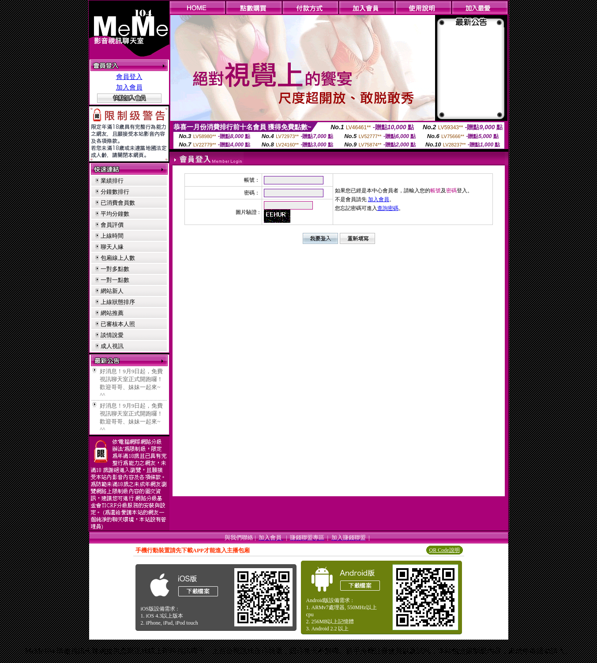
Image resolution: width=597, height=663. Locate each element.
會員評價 (112, 224)
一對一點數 (115, 280)
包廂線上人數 (118, 258)
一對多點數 (115, 269)
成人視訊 (112, 346)
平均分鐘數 (115, 213)
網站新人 (112, 291)
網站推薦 (112, 313)
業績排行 (112, 180)
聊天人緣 (112, 246)
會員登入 (129, 76)
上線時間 (112, 235)
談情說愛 (112, 335)
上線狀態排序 (118, 302)
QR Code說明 (444, 550)
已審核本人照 (118, 324)
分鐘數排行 (115, 191)
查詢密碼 (387, 208)
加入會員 (129, 87)
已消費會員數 (118, 202)
